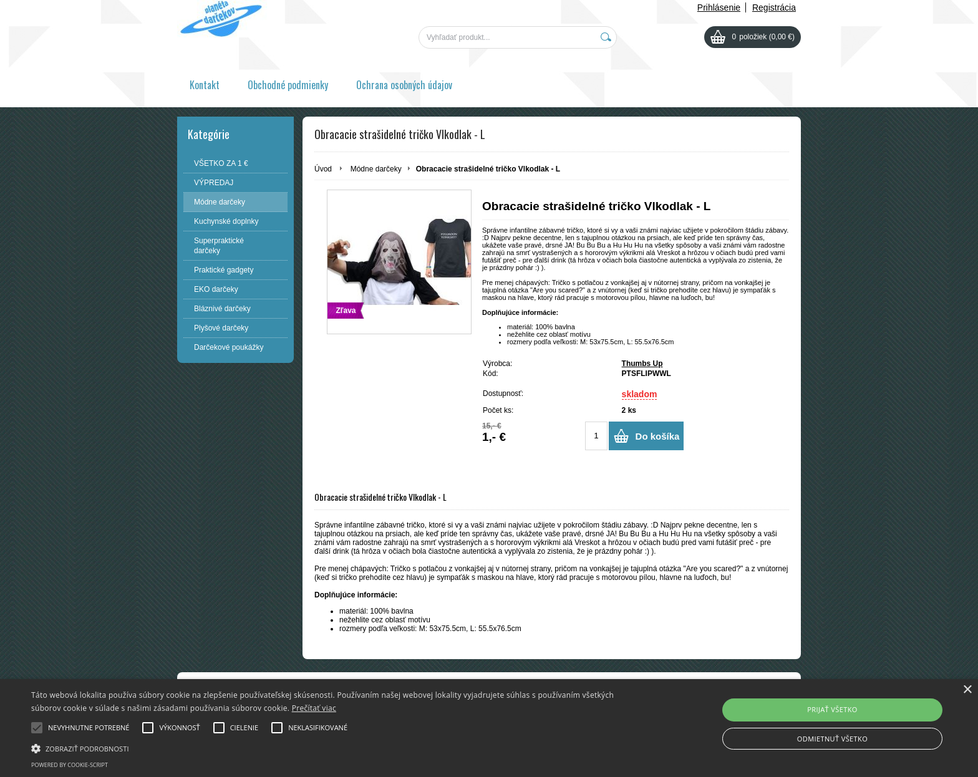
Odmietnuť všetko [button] (832, 738)
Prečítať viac (314, 708)
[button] (328, 747)
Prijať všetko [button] (832, 709)
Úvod (323, 169)
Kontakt (205, 84)
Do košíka (658, 436)
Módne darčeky (376, 169)
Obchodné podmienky (288, 84)
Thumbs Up (642, 363)
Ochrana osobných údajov (404, 84)
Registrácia (774, 7)
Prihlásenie (718, 7)
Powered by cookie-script (69, 765)
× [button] (967, 690)
